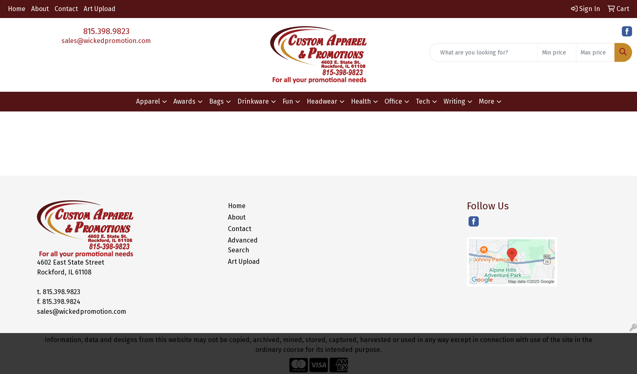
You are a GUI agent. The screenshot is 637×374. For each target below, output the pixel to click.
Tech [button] (423, 101)
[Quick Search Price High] (595, 52)
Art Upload (100, 9)
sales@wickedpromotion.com (106, 41)
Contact (66, 9)
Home (16, 9)
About (40, 9)
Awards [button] (184, 101)
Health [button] (361, 101)
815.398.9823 (106, 31)
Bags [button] (216, 101)
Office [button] (393, 101)
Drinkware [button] (253, 101)
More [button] (486, 101)
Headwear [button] (322, 101)
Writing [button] (454, 101)
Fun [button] (287, 101)
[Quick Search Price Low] (556, 52)
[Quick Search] (484, 52)
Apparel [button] (148, 101)
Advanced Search (243, 245)
